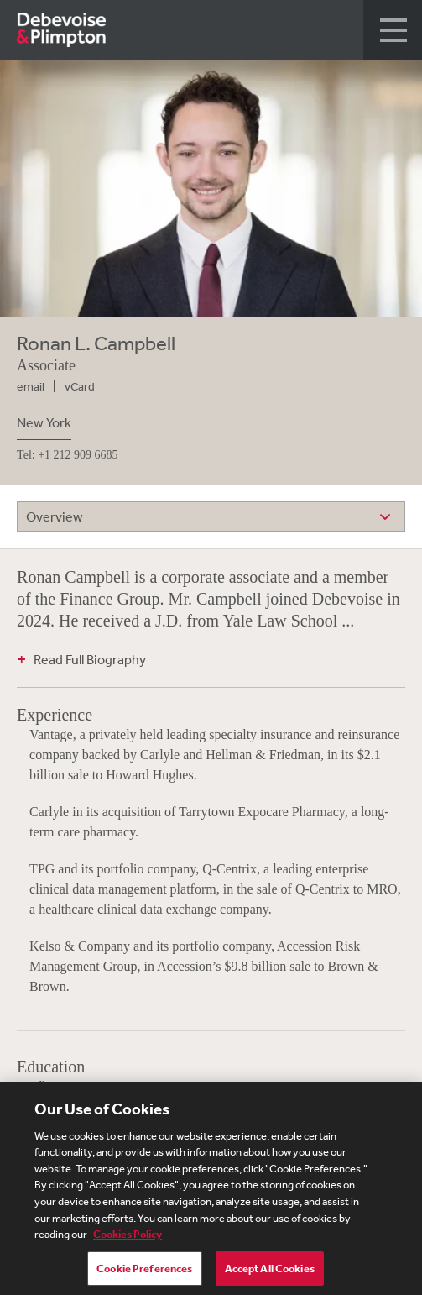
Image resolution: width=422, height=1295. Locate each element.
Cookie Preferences (144, 1273)
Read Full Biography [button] (90, 659)
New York (44, 422)
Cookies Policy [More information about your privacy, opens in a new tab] (127, 1238)
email (30, 386)
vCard (80, 386)
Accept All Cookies (270, 1273)
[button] (392, 30)
